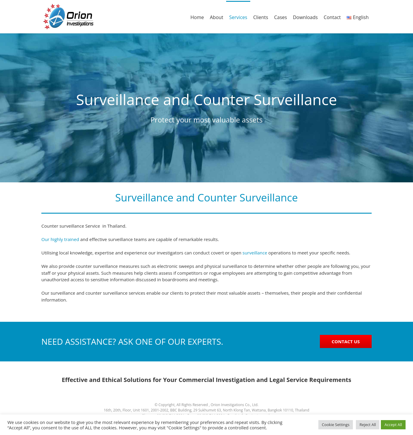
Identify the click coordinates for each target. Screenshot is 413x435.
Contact (332, 17)
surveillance (255, 253)
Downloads (305, 17)
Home (197, 17)
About (216, 17)
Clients (260, 17)
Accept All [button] (393, 424)
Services (238, 17)
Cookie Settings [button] (336, 424)
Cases (280, 17)
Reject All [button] (367, 424)
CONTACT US (346, 341)
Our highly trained (60, 239)
